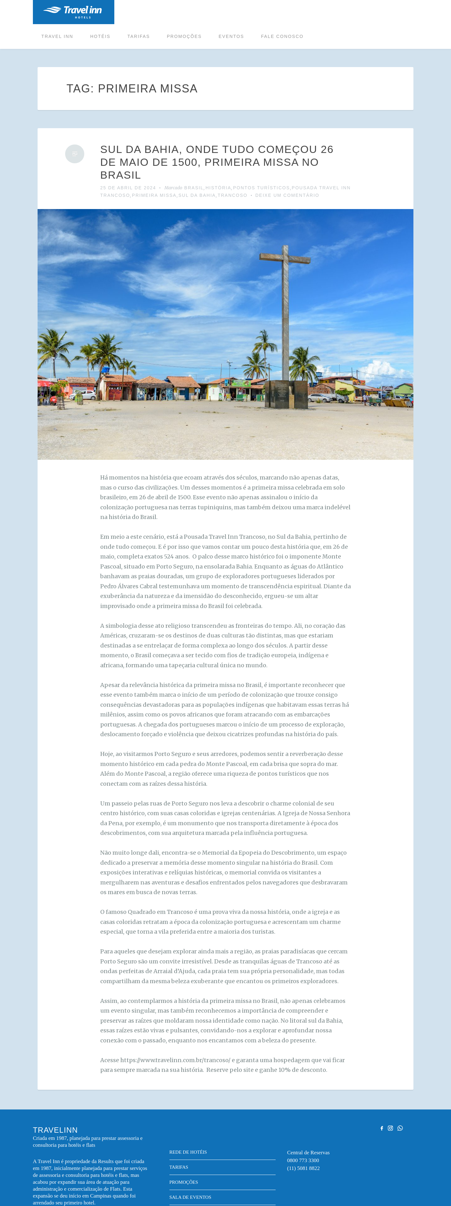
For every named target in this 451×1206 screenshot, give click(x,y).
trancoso (232, 171)
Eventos (312, 12)
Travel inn (139, 12)
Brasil (194, 163)
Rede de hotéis (188, 1127)
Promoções (265, 12)
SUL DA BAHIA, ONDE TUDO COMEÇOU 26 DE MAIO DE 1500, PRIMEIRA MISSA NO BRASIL (217, 138)
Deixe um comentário (287, 171)
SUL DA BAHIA (197, 171)
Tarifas (220, 12)
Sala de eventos (190, 1173)
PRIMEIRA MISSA (154, 171)
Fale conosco (363, 12)
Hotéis (182, 12)
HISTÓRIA (218, 163)
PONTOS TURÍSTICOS (261, 163)
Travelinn (72, 12)
